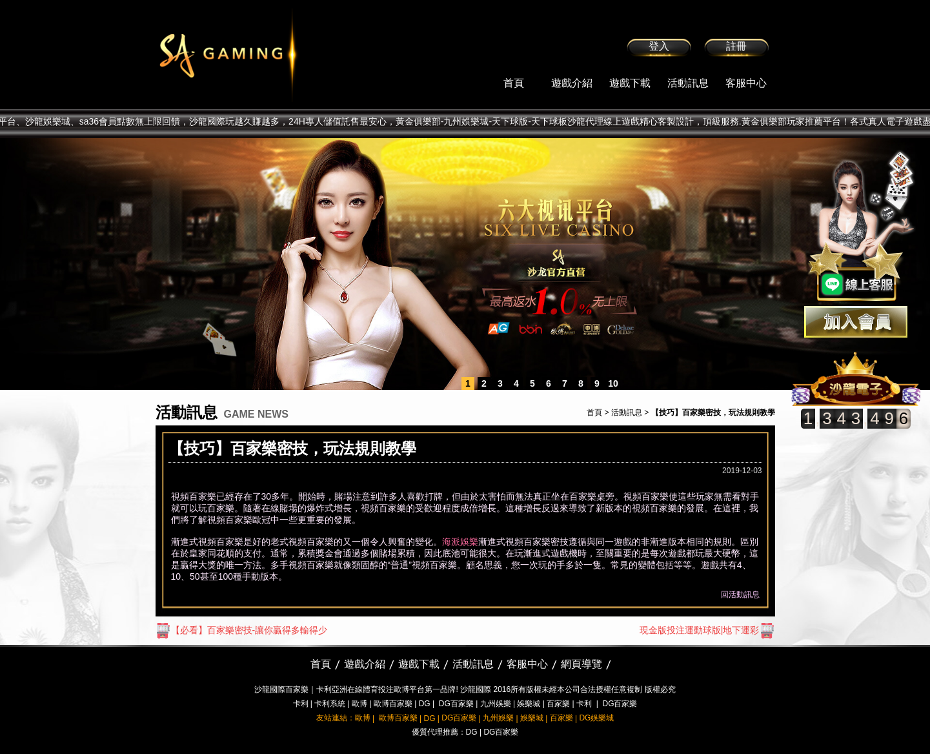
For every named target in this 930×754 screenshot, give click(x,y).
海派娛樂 (460, 541)
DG (424, 703)
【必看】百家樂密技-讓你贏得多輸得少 (242, 630)
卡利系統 (329, 703)
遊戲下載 (630, 82)
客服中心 (746, 82)
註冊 (736, 46)
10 (613, 383)
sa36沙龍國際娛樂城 (260, 55)
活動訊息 (688, 82)
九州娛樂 (495, 703)
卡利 (300, 703)
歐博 (359, 703)
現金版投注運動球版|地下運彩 (707, 630)
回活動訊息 (740, 594)
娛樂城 (528, 703)
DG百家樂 (456, 703)
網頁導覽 (581, 663)
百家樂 (558, 703)
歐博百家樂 (393, 703)
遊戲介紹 (571, 82)
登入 (659, 46)
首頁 (513, 82)
